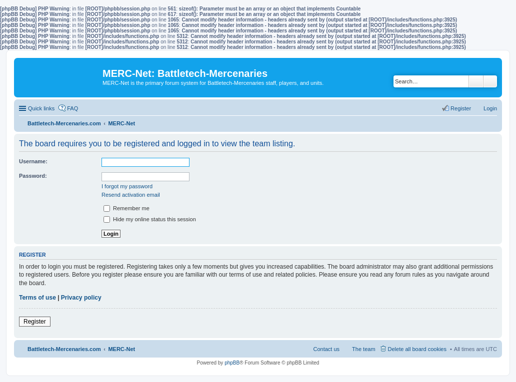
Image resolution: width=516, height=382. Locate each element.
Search (476, 81)
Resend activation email (131, 195)
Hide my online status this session (150, 219)
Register (35, 321)
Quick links (41, 108)
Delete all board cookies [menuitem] (417, 349)
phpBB (232, 363)
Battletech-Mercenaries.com (64, 349)
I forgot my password (127, 186)
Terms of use (37, 297)
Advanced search (490, 81)
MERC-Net (121, 349)
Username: (33, 161)
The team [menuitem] (363, 349)
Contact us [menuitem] (326, 349)
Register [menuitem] (460, 108)
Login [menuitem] (490, 108)
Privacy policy (81, 297)
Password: (33, 176)
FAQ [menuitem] (72, 108)
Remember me (127, 208)
